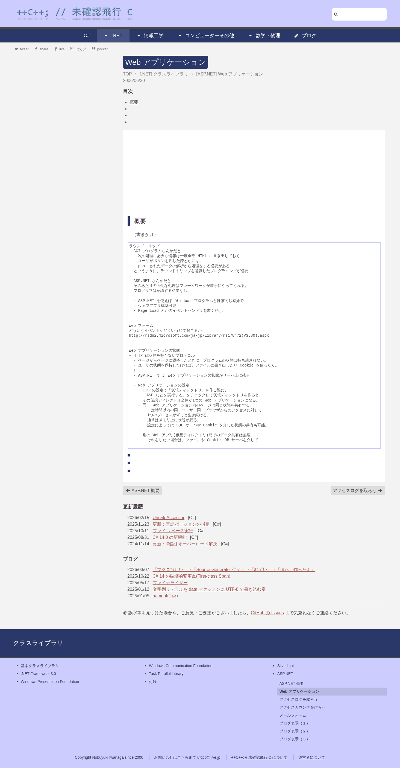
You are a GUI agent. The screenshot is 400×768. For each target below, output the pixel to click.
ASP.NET (282, 674)
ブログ (305, 35)
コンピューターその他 (205, 35)
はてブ (78, 49)
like (59, 49)
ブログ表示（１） (295, 723)
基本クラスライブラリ (37, 666)
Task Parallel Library (163, 674)
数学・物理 (264, 35)
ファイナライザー (170, 582)
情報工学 (150, 35)
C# (87, 35)
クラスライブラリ (38, 642)
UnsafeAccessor (169, 517)
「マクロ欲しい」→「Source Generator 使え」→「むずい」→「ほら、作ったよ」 (234, 569)
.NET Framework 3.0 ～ (38, 674)
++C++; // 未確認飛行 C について (259, 757)
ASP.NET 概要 (143, 490)
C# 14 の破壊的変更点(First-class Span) (192, 576)
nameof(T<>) (165, 596)
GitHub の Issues (267, 612)
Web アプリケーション (165, 62)
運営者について (311, 757)
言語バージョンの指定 (188, 524)
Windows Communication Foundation (177, 666)
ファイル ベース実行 (173, 530)
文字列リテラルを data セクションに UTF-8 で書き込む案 (209, 589)
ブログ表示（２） (295, 731)
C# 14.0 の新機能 (170, 537)
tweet (22, 49)
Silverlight (283, 666)
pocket (100, 49)
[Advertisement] (254, 172)
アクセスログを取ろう (358, 490)
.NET (113, 35)
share (41, 49)
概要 (134, 102)
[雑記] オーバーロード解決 (191, 544)
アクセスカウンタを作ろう (302, 707)
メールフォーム (293, 715)
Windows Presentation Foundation (47, 682)
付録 (150, 682)
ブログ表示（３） (295, 739)
